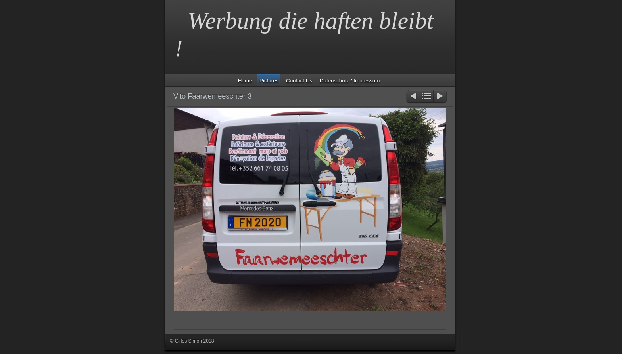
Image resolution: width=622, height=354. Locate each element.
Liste (427, 97)
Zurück (413, 97)
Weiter (440, 97)
